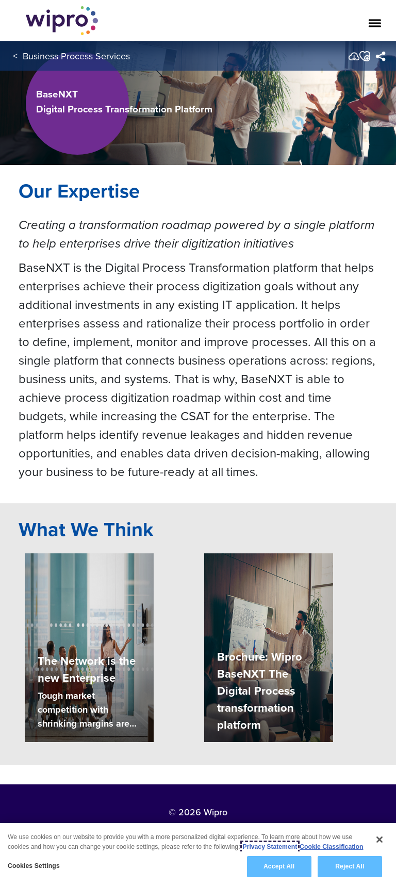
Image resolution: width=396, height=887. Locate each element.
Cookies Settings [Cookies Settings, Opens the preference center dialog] (34, 866)
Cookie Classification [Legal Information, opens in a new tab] (331, 846)
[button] (364, 56)
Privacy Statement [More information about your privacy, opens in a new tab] (270, 846)
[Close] (379, 839)
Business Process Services (76, 56)
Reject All (349, 866)
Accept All (278, 866)
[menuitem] (380, 56)
